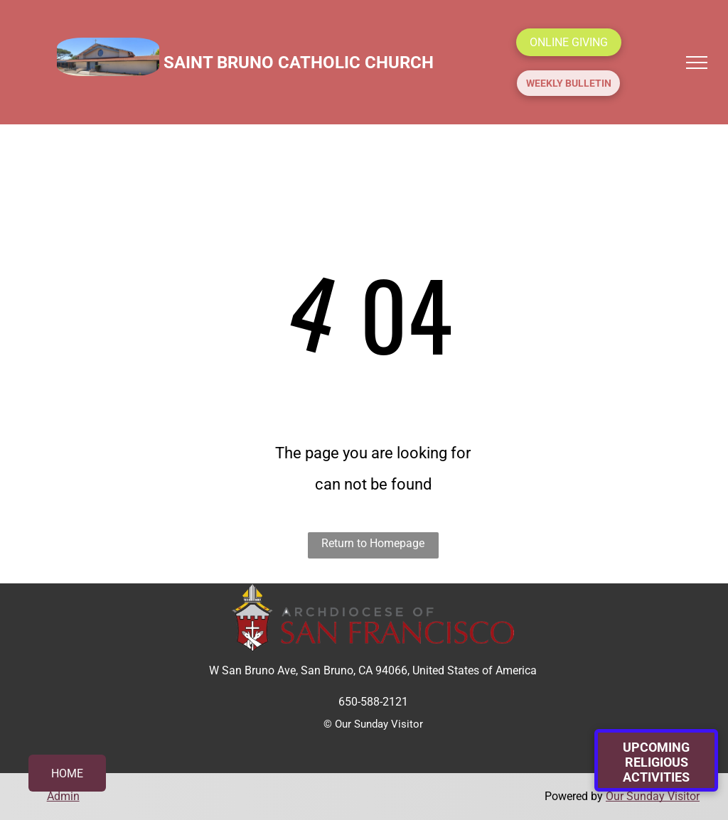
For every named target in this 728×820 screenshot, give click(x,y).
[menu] (696, 62)
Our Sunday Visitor (653, 796)
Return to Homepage (372, 543)
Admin (63, 796)
